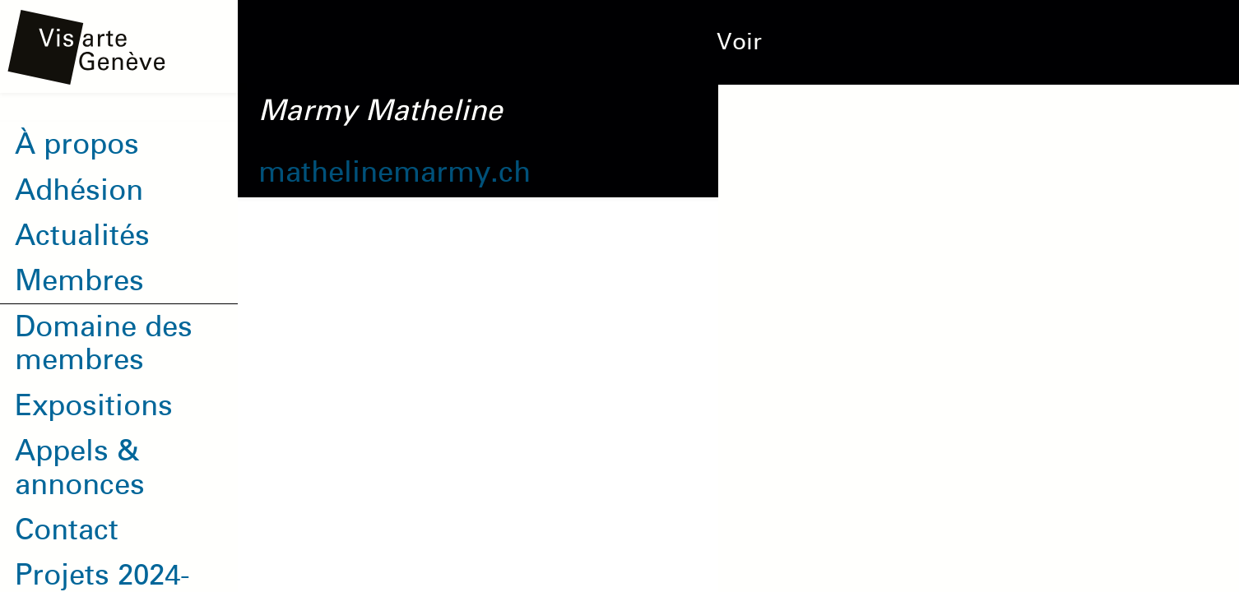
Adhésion (79, 190)
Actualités (82, 235)
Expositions (94, 405)
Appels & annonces (80, 467)
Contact (66, 529)
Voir (739, 42)
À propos (77, 144)
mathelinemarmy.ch (394, 172)
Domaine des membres (104, 343)
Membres (79, 280)
